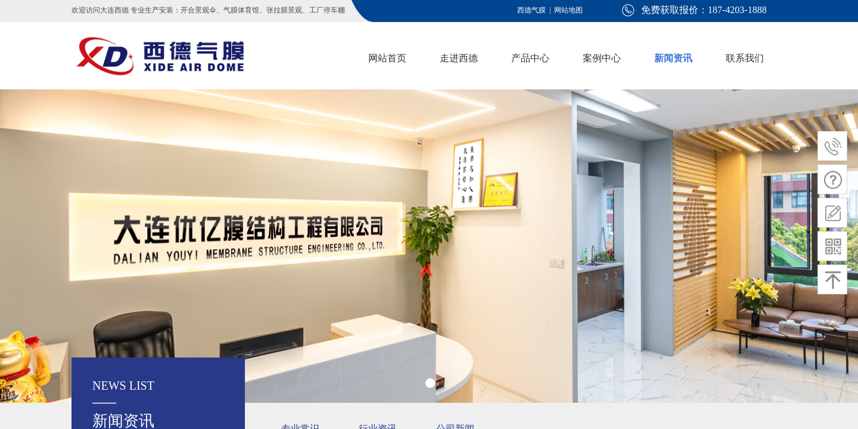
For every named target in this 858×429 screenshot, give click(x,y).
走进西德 (459, 58)
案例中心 (602, 58)
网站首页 (387, 58)
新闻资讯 (673, 58)
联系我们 (745, 58)
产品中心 (530, 58)
